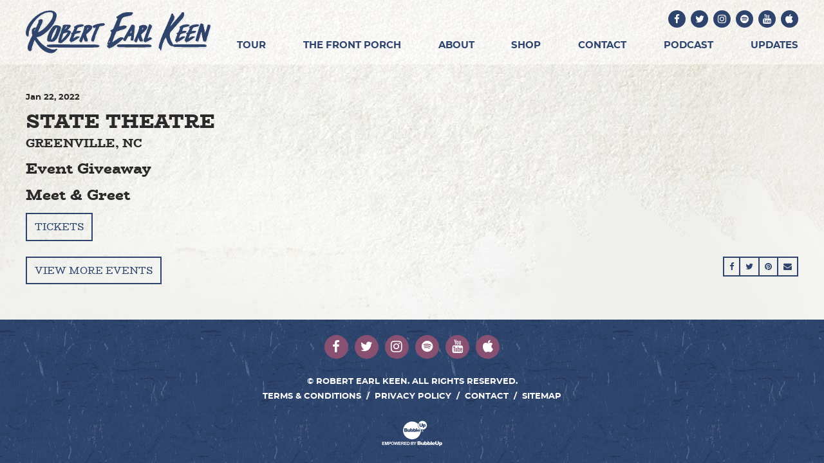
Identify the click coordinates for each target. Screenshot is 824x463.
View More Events (94, 270)
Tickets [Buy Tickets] (59, 226)
